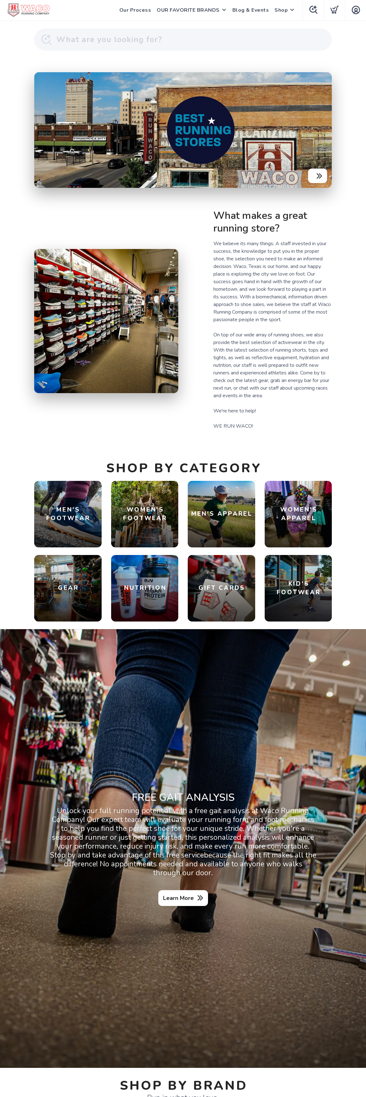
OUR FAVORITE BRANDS (188, 10)
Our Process (135, 10)
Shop (281, 10)
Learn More (178, 898)
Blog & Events (250, 10)
